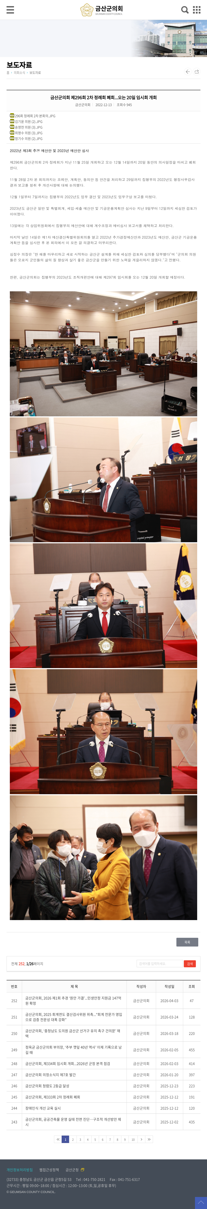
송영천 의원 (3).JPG (28, 127)
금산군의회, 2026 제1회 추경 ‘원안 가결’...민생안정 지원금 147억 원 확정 (73, 1000)
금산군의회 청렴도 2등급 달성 (47, 1085)
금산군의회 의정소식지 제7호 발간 (50, 1074)
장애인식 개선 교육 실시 (43, 1108)
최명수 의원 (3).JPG (28, 132)
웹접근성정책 (49, 1169)
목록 (187, 942)
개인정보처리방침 (20, 1169)
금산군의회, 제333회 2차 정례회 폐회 (52, 1097)
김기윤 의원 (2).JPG (28, 121)
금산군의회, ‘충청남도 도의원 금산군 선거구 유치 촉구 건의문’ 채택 (72, 1033)
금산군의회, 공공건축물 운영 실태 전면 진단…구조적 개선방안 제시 (73, 1122)
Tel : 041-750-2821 (90, 1179)
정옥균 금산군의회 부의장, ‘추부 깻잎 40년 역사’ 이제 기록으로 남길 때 (73, 1049)
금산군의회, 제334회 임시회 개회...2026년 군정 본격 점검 (67, 1063)
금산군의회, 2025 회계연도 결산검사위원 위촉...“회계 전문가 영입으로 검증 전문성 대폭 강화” (73, 1017)
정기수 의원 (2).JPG (28, 138)
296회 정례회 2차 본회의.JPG (35, 115)
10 (133, 1139)
